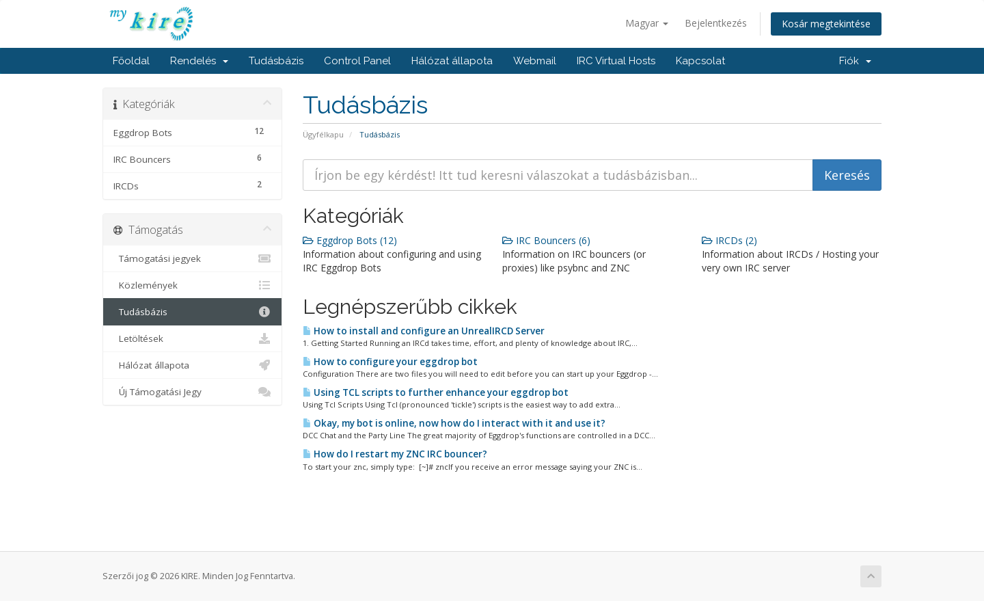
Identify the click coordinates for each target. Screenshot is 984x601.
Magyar (646, 22)
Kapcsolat (700, 61)
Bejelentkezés (716, 22)
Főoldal (131, 61)
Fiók (855, 61)
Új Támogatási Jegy (192, 392)
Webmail (534, 61)
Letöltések (192, 338)
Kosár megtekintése (826, 23)
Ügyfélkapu (323, 134)
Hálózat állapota (452, 61)
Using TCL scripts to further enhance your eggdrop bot (436, 392)
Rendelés (199, 61)
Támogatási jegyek (192, 258)
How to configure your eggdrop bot (390, 362)
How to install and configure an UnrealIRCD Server (424, 331)
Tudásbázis (276, 61)
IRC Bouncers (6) (546, 240)
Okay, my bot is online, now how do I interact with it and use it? (454, 423)
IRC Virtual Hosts (616, 61)
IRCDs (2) (729, 240)
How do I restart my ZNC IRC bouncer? (395, 454)
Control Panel (357, 61)
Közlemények (192, 285)
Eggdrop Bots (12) (350, 240)
